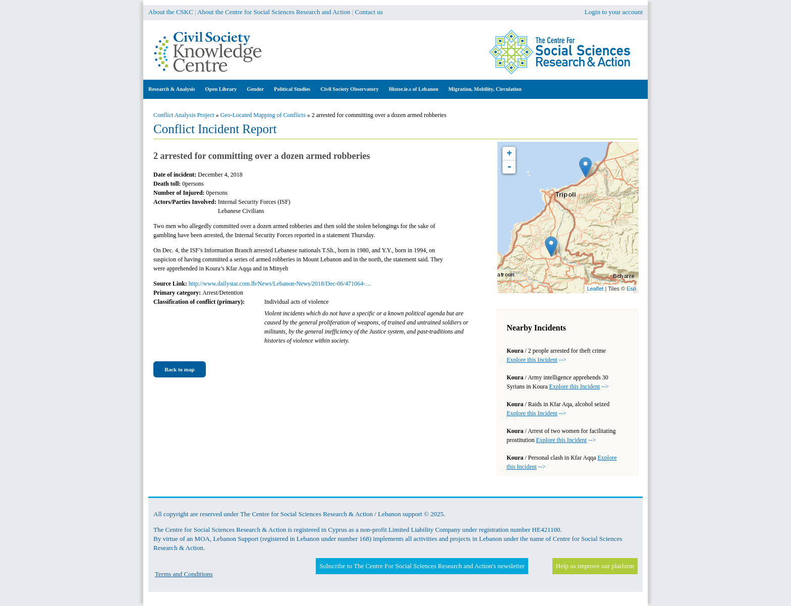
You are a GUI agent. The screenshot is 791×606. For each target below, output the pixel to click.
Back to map (179, 369)
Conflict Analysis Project (183, 115)
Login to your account (614, 12)
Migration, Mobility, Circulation (485, 89)
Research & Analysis (171, 89)
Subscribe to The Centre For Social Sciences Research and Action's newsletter (421, 566)
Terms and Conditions (184, 574)
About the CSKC (170, 12)
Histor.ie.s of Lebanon (413, 89)
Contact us (369, 12)
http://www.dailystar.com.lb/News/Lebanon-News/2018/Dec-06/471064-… (280, 283)
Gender (255, 89)
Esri (631, 289)
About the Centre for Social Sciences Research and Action (273, 12)
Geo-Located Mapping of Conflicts (263, 115)
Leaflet (595, 289)
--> (536, 359)
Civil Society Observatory (349, 89)
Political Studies (292, 89)
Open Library (221, 89)
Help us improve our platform (595, 566)
